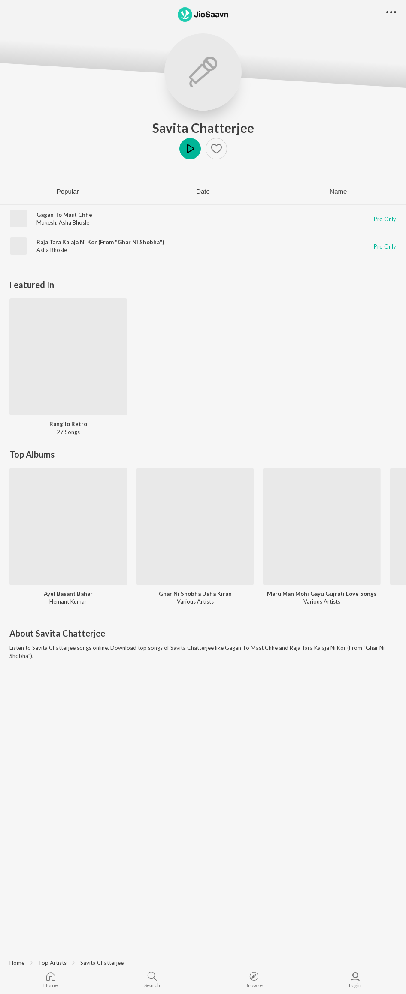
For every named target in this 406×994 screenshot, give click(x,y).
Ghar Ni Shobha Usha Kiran (195, 593)
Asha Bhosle (74, 222)
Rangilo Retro (68, 423)
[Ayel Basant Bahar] (68, 527)
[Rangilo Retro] (68, 357)
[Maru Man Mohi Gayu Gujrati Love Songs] (322, 527)
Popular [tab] (68, 191)
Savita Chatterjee (203, 127)
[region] (203, 962)
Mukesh (46, 222)
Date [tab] (203, 191)
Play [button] (190, 148)
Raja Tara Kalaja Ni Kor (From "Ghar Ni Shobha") (100, 242)
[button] (216, 148)
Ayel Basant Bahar (68, 593)
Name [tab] (338, 191)
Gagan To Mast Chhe (64, 214)
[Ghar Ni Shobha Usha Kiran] (195, 527)
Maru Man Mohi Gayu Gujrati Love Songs (322, 593)
